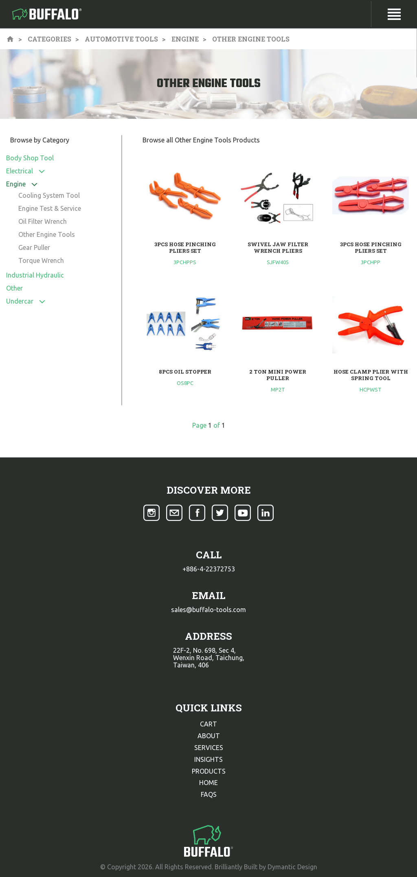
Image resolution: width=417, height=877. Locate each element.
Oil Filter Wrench (42, 221)
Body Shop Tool (30, 158)
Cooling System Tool (49, 195)
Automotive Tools (121, 39)
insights (208, 759)
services (208, 747)
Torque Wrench (41, 260)
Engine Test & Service (49, 208)
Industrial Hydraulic (35, 275)
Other (14, 288)
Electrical (19, 171)
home (208, 782)
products (209, 771)
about (209, 735)
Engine (185, 39)
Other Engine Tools (46, 234)
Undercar (19, 301)
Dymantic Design (292, 866)
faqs (209, 794)
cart (208, 724)
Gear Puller (34, 247)
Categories (49, 39)
